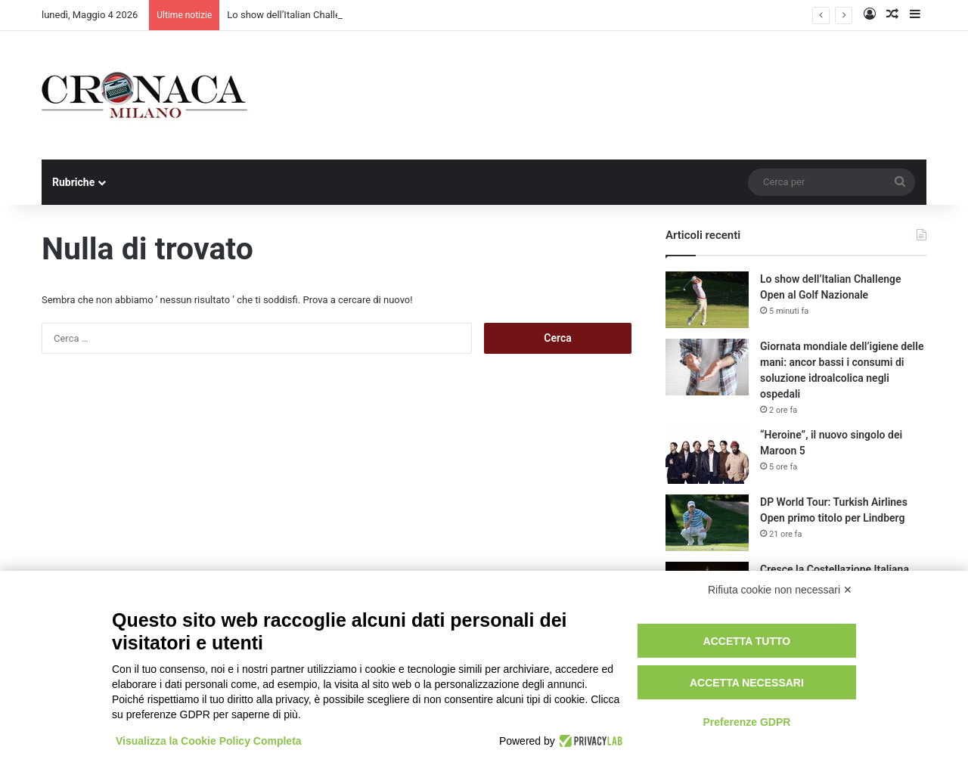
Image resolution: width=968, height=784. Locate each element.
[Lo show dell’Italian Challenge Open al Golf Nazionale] (707, 299)
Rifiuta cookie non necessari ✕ (780, 590)
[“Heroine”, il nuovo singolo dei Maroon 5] (707, 455)
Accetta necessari (747, 683)
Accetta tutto (747, 641)
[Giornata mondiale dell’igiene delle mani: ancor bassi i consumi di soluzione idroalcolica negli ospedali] (707, 367)
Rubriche (73, 182)
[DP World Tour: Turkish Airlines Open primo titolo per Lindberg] (707, 522)
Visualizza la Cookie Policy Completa (209, 741)
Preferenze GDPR (746, 722)
